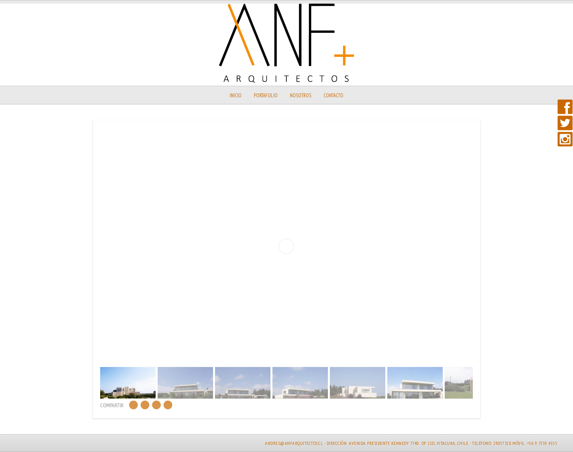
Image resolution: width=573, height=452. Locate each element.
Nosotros (300, 95)
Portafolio (266, 95)
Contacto (333, 95)
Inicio (236, 95)
